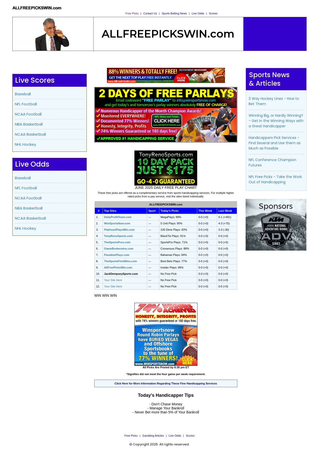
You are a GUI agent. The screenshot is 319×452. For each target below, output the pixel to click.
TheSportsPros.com (117, 242)
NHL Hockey (25, 144)
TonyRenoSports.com (118, 235)
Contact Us (150, 13)
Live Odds (198, 13)
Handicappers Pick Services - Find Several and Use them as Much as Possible (275, 143)
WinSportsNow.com (117, 223)
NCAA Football (28, 114)
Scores (213, 13)
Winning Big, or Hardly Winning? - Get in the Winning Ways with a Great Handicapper (276, 121)
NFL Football (26, 104)
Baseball (23, 94)
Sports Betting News (174, 13)
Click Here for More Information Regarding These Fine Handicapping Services (165, 383)
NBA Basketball (29, 124)
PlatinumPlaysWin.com (119, 229)
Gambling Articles (153, 435)
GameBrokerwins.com (118, 248)
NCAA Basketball (30, 134)
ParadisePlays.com (116, 254)
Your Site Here (113, 280)
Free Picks (131, 13)
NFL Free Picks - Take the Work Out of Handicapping (275, 179)
